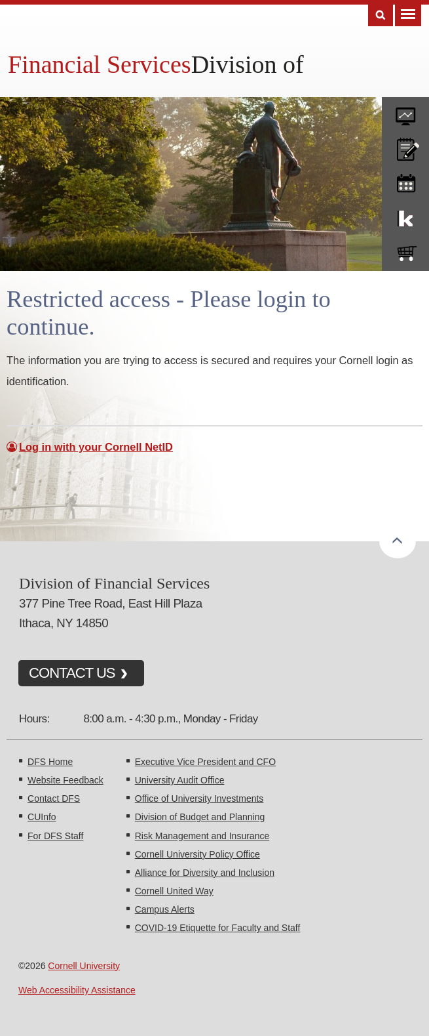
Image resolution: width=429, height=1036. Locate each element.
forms (405, 111)
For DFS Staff (55, 836)
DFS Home (50, 761)
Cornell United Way (174, 891)
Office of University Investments (199, 798)
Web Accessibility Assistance (77, 990)
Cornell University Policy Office (197, 854)
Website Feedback (65, 780)
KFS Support (405, 215)
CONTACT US (72, 673)
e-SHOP (405, 250)
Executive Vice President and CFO (205, 761)
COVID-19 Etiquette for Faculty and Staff (218, 927)
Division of (247, 64)
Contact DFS (54, 798)
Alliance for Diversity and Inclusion (204, 872)
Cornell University (84, 966)
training (405, 181)
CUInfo (42, 817)
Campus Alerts (165, 909)
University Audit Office (180, 780)
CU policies (405, 146)
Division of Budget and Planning (200, 817)
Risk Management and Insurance (202, 836)
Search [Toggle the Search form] (380, 15)
